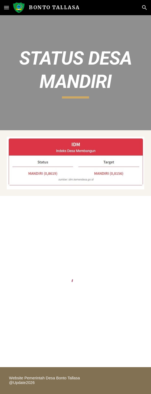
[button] (6, 7)
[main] (75, 72)
